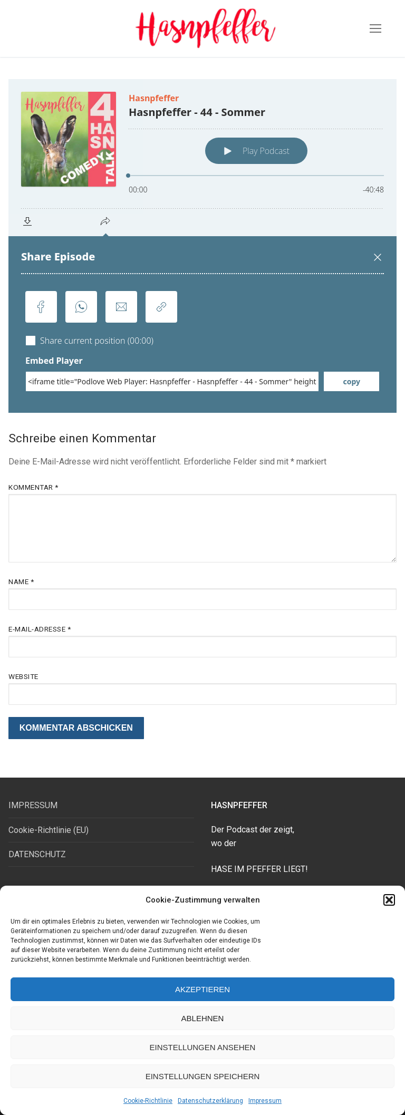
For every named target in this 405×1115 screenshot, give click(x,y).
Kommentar (33, 487)
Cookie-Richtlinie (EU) (48, 830)
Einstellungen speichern (203, 1076)
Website (23, 676)
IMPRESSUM (32, 805)
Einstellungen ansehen (203, 1047)
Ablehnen (202, 1018)
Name (21, 581)
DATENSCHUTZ (37, 854)
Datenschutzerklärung (210, 1100)
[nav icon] (375, 28)
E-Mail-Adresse (39, 629)
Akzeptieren (202, 989)
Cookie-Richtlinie (147, 1100)
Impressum (265, 1100)
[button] (389, 900)
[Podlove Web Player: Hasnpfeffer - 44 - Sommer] (202, 246)
